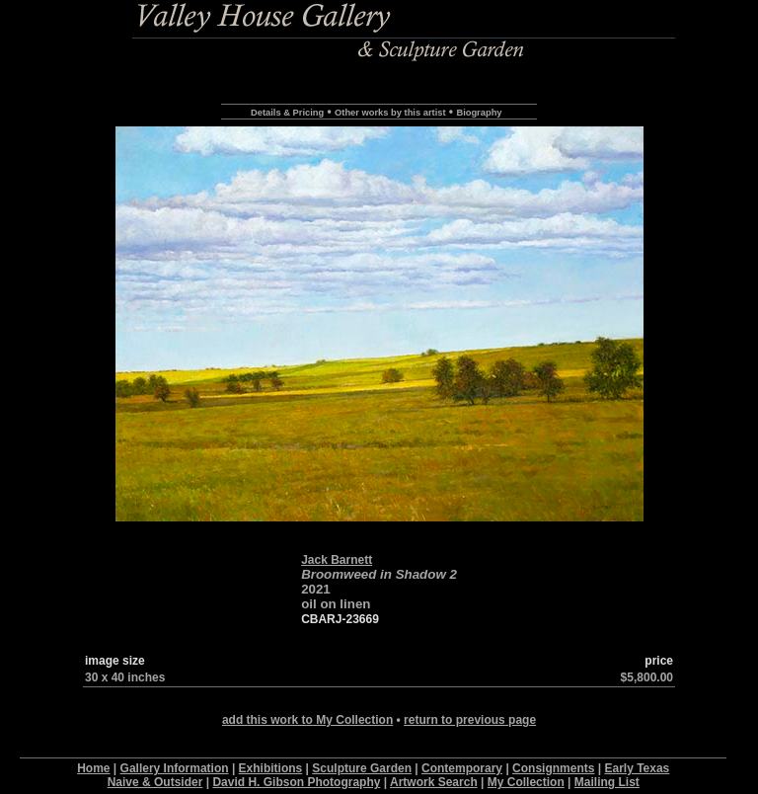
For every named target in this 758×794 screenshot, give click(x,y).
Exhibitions (271, 768)
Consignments (553, 768)
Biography (478, 113)
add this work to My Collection (307, 720)
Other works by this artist (390, 113)
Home (93, 768)
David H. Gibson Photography (296, 782)
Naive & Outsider (155, 782)
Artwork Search (434, 782)
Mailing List (607, 782)
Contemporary (461, 768)
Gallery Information (174, 768)
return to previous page (470, 720)
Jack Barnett (336, 560)
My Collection (526, 782)
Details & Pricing (287, 113)
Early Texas (636, 768)
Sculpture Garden (362, 768)
